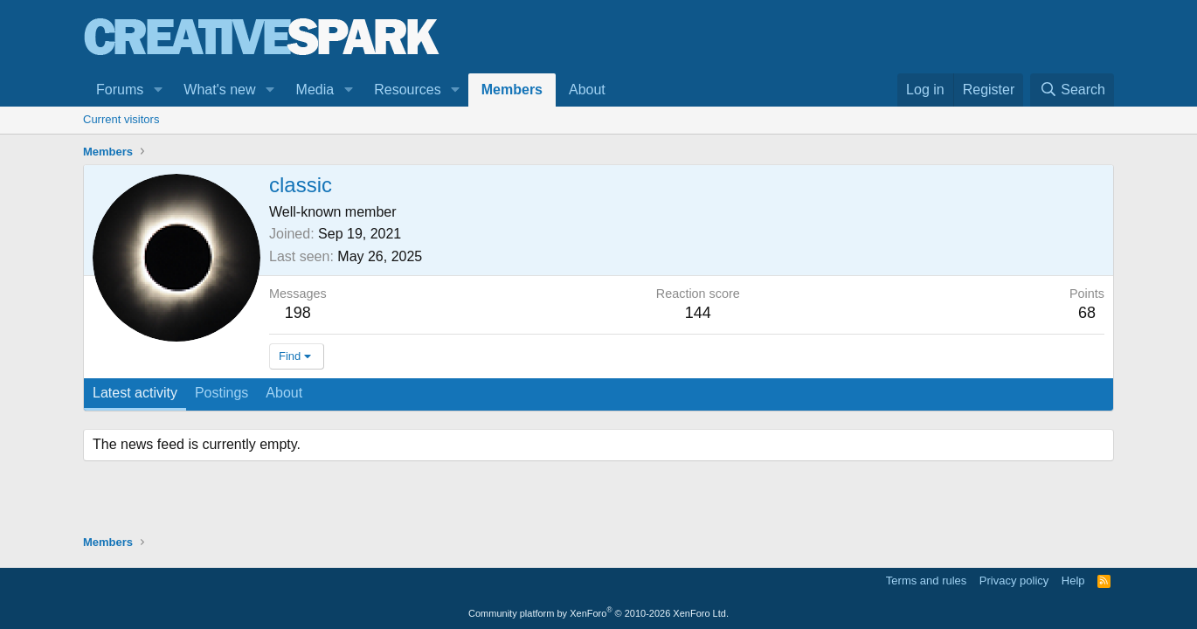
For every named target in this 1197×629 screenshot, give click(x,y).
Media (315, 89)
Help (1073, 580)
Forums (119, 89)
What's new (219, 89)
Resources (407, 89)
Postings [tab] (221, 392)
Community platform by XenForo (598, 613)
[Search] (1072, 90)
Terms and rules (926, 580)
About (587, 89)
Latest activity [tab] (135, 392)
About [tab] (284, 392)
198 (298, 312)
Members (512, 89)
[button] (157, 90)
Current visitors (121, 119)
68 (1087, 312)
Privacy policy (1013, 580)
